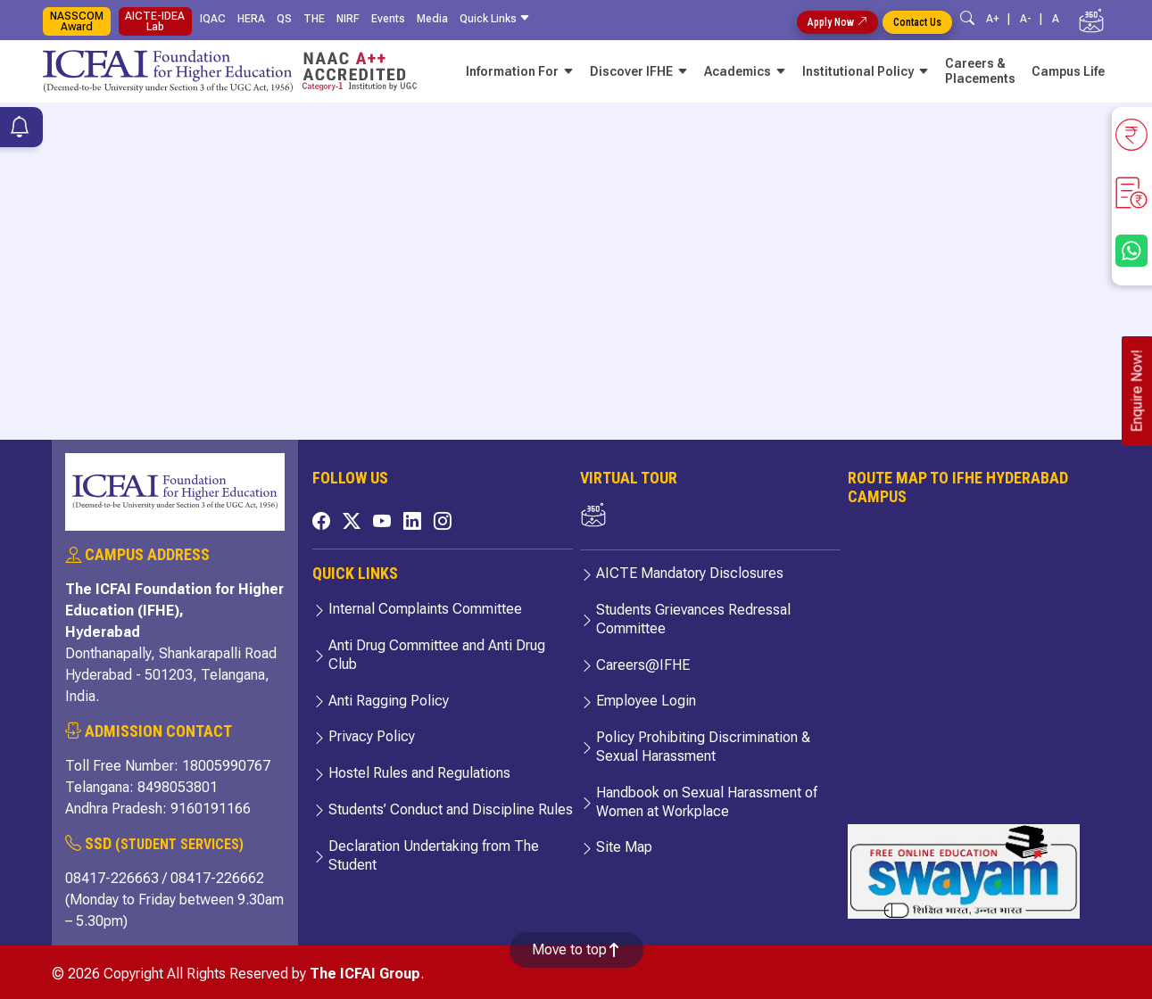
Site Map (624, 846)
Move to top (576, 949)
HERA (251, 18)
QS (284, 18)
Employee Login (646, 700)
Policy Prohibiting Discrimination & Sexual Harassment (703, 746)
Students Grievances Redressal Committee (693, 619)
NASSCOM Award (77, 21)
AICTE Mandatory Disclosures (689, 573)
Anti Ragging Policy (388, 700)
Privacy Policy (371, 736)
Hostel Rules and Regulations (419, 772)
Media (432, 18)
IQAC (213, 18)
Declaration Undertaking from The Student (433, 855)
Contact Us (917, 22)
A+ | (1000, 18)
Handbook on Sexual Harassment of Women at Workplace (706, 802)
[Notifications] (19, 129)
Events (388, 18)
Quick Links (497, 18)
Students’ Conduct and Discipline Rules (450, 809)
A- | (1034, 18)
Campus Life (1068, 71)
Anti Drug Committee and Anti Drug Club (436, 655)
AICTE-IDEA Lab (155, 21)
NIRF (348, 18)
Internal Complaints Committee (425, 608)
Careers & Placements (980, 71)
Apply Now (837, 22)
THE (314, 18)
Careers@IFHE (643, 664)
